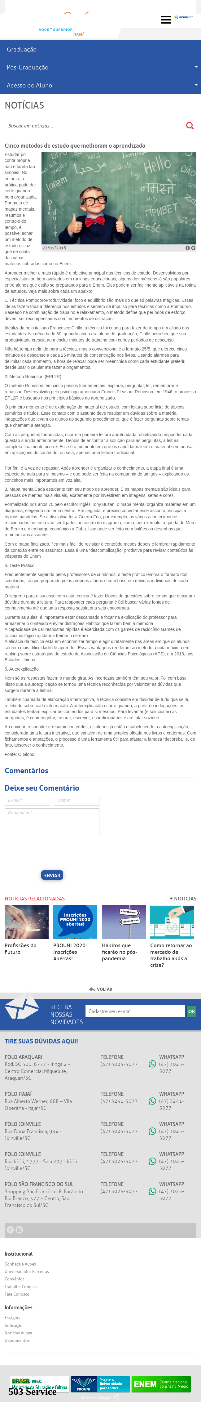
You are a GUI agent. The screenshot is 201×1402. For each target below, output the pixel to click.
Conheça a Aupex (20, 1264)
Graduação (22, 49)
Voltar (104, 989)
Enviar (52, 875)
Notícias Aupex (18, 1333)
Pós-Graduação (27, 67)
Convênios (14, 1279)
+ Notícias (183, 898)
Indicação (14, 1325)
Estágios (12, 1317)
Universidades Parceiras (27, 1271)
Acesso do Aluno (29, 85)
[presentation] (52, 852)
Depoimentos (17, 1340)
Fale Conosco (17, 1294)
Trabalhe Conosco (21, 1286)
